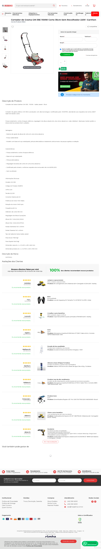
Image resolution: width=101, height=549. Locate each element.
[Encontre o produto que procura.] (54, 4)
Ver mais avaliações (50, 442)
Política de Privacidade (34, 546)
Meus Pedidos (52, 501)
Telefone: (88, 36)
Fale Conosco (7, 505)
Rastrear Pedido (53, 505)
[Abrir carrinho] (95, 4)
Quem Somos (7, 507)
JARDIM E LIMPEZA (16, 15)
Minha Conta (52, 503)
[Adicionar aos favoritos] (12, 27)
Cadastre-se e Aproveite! (13, 479)
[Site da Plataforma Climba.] (50, 536)
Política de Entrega (8, 503)
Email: (62, 42)
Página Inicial (5, 15)
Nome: (62, 36)
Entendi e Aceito (68, 541)
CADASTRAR (90, 480)
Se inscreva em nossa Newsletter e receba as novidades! (16, 481)
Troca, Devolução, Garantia (32, 501)
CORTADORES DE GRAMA (31, 15)
